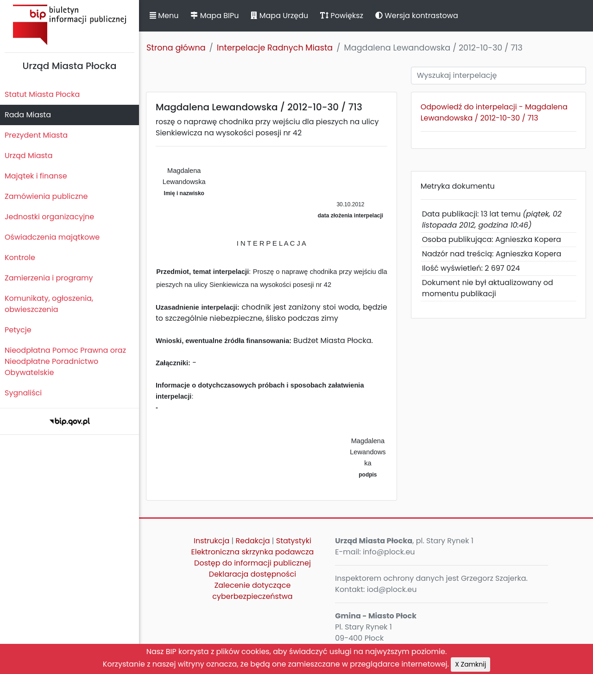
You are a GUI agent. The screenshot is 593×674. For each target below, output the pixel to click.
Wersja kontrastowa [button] (416, 15)
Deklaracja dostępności (252, 574)
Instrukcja (211, 540)
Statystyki (293, 540)
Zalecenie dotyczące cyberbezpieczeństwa (252, 591)
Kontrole (20, 257)
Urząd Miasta (28, 155)
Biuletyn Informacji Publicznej (69, 25)
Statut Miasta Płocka (42, 94)
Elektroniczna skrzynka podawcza (252, 552)
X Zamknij (470, 664)
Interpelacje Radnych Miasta (275, 47)
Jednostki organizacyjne (49, 216)
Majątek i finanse (36, 176)
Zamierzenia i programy (49, 278)
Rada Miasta (28, 114)
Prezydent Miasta (36, 135)
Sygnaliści (23, 393)
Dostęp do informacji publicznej (252, 563)
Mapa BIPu (214, 15)
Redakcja (253, 540)
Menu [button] (164, 15)
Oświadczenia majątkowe (52, 237)
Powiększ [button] (341, 15)
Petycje (18, 329)
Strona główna (176, 47)
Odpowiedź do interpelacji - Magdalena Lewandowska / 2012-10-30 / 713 (494, 112)
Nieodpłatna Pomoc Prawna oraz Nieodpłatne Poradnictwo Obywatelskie (65, 361)
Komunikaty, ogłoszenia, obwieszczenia (49, 304)
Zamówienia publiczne (46, 196)
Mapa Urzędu (279, 15)
